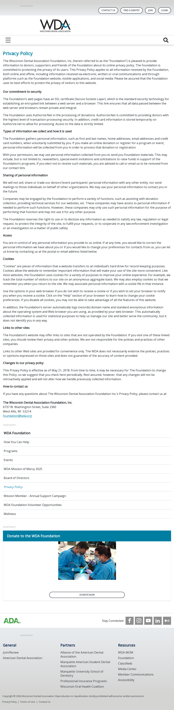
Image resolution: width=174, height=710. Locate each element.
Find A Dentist (132, 10)
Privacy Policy (13, 487)
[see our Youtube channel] (148, 621)
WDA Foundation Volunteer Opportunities (33, 505)
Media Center (127, 669)
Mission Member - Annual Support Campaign (35, 496)
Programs (10, 451)
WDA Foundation (17, 433)
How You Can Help (16, 442)
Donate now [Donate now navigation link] (87, 594)
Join (150, 10)
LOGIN (164, 10)
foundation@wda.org (17, 416)
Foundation (126, 658)
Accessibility (126, 680)
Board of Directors (16, 478)
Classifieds (125, 663)
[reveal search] (166, 40)
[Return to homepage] (87, 25)
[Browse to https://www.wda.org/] (12, 620)
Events (8, 460)
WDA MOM (125, 652)
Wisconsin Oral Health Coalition (82, 687)
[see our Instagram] (139, 621)
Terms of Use (27, 701)
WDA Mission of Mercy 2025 (23, 469)
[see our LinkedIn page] (158, 621)
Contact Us (108, 10)
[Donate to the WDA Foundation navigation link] (87, 536)
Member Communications (136, 674)
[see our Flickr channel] (167, 621)
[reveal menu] (8, 40)
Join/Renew (11, 652)
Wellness (10, 514)
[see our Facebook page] (130, 621)
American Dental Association (22, 658)
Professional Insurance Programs (83, 681)
